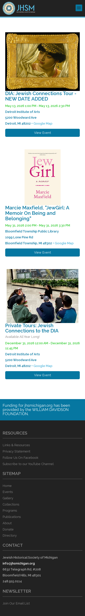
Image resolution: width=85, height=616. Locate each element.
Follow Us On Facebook (20, 457)
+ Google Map (41, 123)
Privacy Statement (16, 451)
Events (8, 492)
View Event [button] (42, 133)
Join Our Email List (16, 603)
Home (7, 486)
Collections (11, 504)
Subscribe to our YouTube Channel (28, 464)
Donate (8, 529)
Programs (10, 510)
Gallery (8, 498)
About (7, 523)
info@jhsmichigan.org (19, 563)
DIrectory (10, 535)
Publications (12, 517)
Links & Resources (16, 445)
